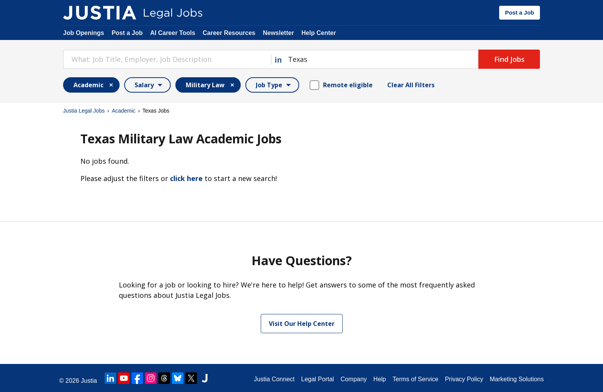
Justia (89, 380)
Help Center (319, 33)
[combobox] (167, 59)
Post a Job (519, 12)
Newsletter (278, 33)
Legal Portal (317, 379)
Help (379, 379)
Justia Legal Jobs (84, 111)
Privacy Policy (464, 379)
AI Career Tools (172, 33)
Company (353, 379)
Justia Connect (274, 379)
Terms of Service (415, 379)
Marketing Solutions (517, 379)
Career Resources (229, 33)
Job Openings (83, 33)
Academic (123, 111)
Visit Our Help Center (302, 323)
